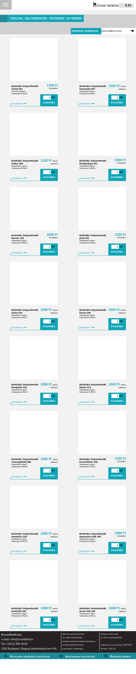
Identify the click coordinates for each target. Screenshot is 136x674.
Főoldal (16, 18)
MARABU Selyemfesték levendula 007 (92, 87)
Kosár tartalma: (113, 5)
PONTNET (127, 645)
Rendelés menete (120, 656)
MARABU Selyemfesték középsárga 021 (92, 162)
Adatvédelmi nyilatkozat (80, 656)
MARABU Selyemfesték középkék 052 (24, 386)
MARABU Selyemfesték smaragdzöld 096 (24, 460)
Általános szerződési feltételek (30, 656)
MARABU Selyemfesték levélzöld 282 (24, 609)
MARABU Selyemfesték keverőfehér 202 (92, 460)
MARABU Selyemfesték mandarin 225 (24, 535)
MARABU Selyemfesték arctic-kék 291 (92, 609)
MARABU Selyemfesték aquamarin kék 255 (92, 535)
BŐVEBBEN (19, 104)
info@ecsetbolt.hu (21, 639)
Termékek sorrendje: (85, 31)
